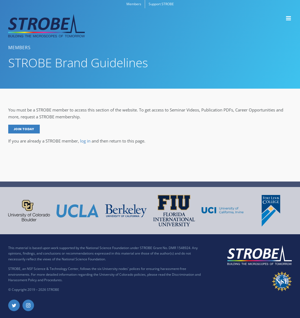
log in (85, 141)
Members (19, 47)
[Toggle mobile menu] (289, 18)
